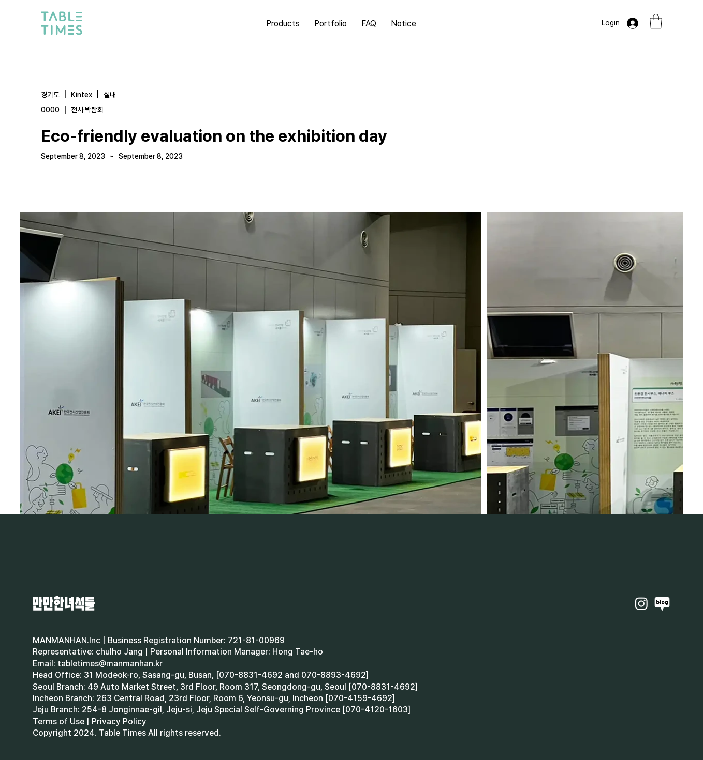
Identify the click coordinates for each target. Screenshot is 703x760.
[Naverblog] (662, 603)
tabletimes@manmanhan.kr (110, 663)
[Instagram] (641, 603)
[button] (656, 21)
